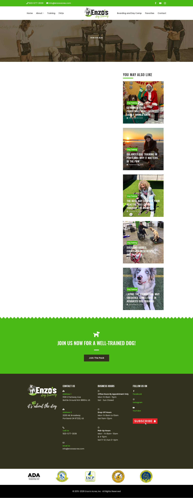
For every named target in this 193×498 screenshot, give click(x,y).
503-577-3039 (36, 3)
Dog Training (132, 103)
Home (30, 13)
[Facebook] (155, 3)
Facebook (137, 394)
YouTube (137, 411)
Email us (66, 446)
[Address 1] (63, 391)
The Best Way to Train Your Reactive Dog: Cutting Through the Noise (143, 204)
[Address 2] (63, 409)
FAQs (61, 13)
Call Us (66, 431)
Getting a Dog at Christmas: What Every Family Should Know (140, 111)
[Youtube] (160, 3)
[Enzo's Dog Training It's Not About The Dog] (96, 13)
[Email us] (63, 443)
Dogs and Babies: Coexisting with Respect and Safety (141, 251)
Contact (162, 13)
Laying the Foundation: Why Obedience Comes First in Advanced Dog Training (143, 297)
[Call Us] (63, 428)
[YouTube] (134, 408)
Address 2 (67, 412)
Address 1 (67, 394)
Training (51, 13)
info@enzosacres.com (60, 3)
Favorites (149, 13)
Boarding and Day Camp (129, 13)
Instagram (137, 402)
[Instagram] (165, 3)
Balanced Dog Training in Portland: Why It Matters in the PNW (142, 157)
